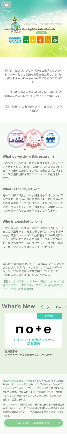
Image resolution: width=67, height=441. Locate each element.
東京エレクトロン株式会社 (16, 404)
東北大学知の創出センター (16, 380)
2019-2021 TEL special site (33, 422)
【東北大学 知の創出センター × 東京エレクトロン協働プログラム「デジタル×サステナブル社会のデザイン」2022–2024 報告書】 (33, 285)
